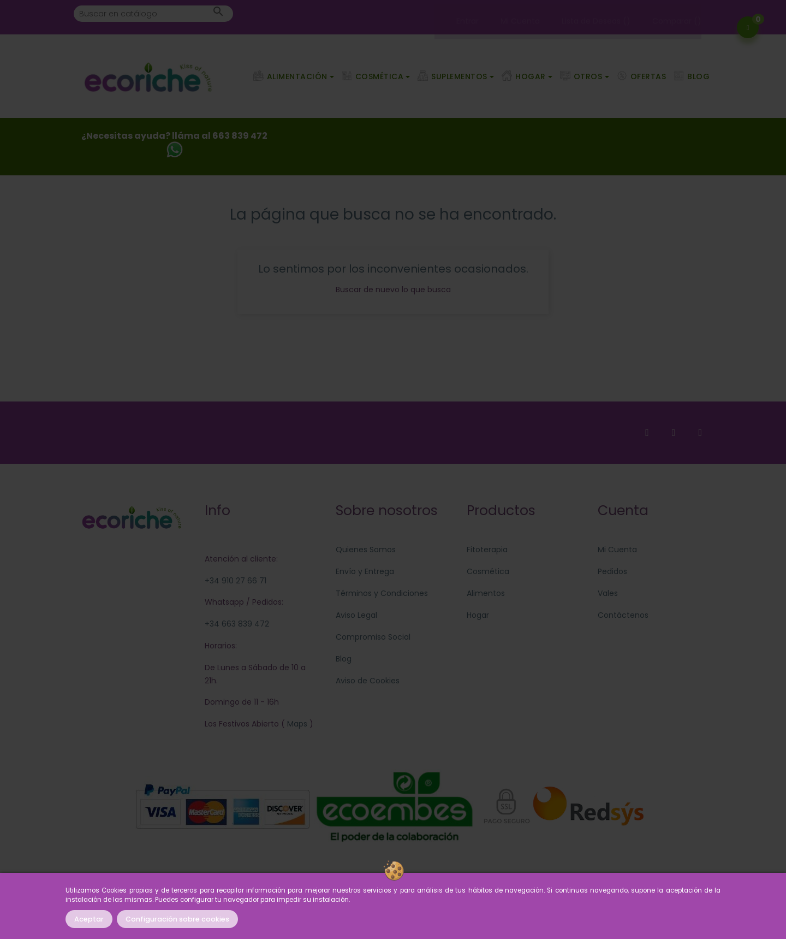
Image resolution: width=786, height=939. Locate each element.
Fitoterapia (487, 549)
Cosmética (488, 571)
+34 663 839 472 (237, 623)
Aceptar (89, 919)
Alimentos (486, 593)
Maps (296, 723)
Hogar (478, 615)
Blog (344, 658)
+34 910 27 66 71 (235, 580)
